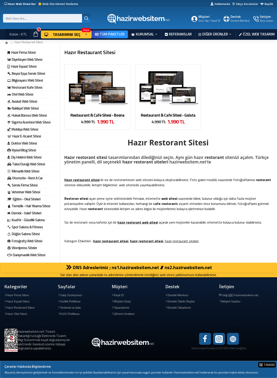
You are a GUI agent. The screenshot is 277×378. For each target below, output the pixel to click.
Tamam (269, 364)
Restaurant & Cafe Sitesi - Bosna (97, 115)
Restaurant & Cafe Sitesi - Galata (168, 115)
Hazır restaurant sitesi (82, 179)
